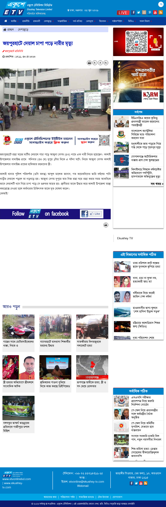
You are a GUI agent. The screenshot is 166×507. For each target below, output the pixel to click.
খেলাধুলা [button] (90, 21)
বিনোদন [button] (103, 21)
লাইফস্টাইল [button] (118, 21)
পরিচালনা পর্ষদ (67, 497)
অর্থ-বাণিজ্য (77, 21)
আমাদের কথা (50, 497)
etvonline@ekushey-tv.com (86, 482)
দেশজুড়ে (23, 29)
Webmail (83, 486)
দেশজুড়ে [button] (49, 21)
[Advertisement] (55, 269)
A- (95, 62)
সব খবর (157, 184)
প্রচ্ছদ (8, 29)
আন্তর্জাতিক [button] (63, 21)
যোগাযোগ (117, 497)
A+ (106, 62)
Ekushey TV (125, 238)
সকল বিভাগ (146, 21)
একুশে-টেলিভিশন (64, 503)
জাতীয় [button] (14, 21)
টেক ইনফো (103, 497)
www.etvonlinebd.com (16, 479)
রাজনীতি (25, 21)
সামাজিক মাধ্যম (86, 497)
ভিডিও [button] (132, 21)
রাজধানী (36, 21)
